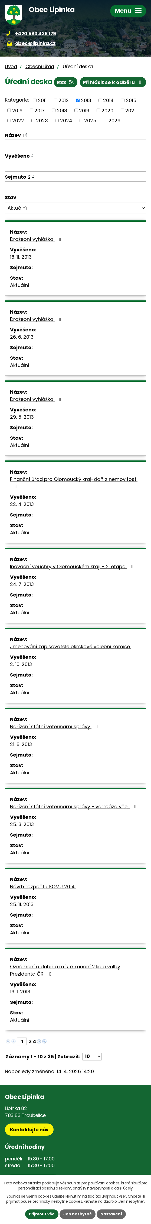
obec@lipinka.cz (35, 43)
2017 (39, 110)
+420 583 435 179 (35, 33)
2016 (17, 110)
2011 (42, 100)
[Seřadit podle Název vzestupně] (27, 134)
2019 (84, 110)
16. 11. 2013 (21, 257)
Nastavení (111, 1214)
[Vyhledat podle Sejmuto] (75, 186)
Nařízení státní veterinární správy (55, 726)
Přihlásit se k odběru (113, 82)
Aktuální (19, 285)
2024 (66, 120)
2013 (86, 100)
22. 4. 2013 (22, 504)
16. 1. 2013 (20, 991)
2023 (42, 120)
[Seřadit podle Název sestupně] (27, 136)
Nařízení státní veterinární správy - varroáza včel (74, 806)
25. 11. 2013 (22, 904)
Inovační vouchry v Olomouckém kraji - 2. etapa (73, 566)
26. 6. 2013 (22, 337)
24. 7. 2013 (22, 584)
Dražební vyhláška (36, 239)
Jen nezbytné (77, 1214)
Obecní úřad (39, 66)
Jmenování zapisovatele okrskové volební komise (75, 646)
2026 (114, 120)
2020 (107, 110)
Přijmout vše (42, 1214)
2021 (130, 110)
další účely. (123, 1188)
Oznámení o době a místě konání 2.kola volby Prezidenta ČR (65, 970)
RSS (66, 82)
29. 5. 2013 (22, 417)
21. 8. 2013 (21, 744)
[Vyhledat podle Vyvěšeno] (75, 166)
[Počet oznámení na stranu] (92, 1056)
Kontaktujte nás (29, 1129)
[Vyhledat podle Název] (75, 145)
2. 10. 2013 (21, 664)
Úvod (11, 66)
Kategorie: (17, 99)
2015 (131, 100)
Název (14, 135)
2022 (18, 120)
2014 (108, 100)
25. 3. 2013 (22, 824)
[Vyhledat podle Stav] (75, 208)
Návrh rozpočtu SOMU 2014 (47, 886)
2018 (62, 110)
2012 (63, 100)
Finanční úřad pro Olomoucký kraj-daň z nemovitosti (73, 482)
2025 (90, 120)
